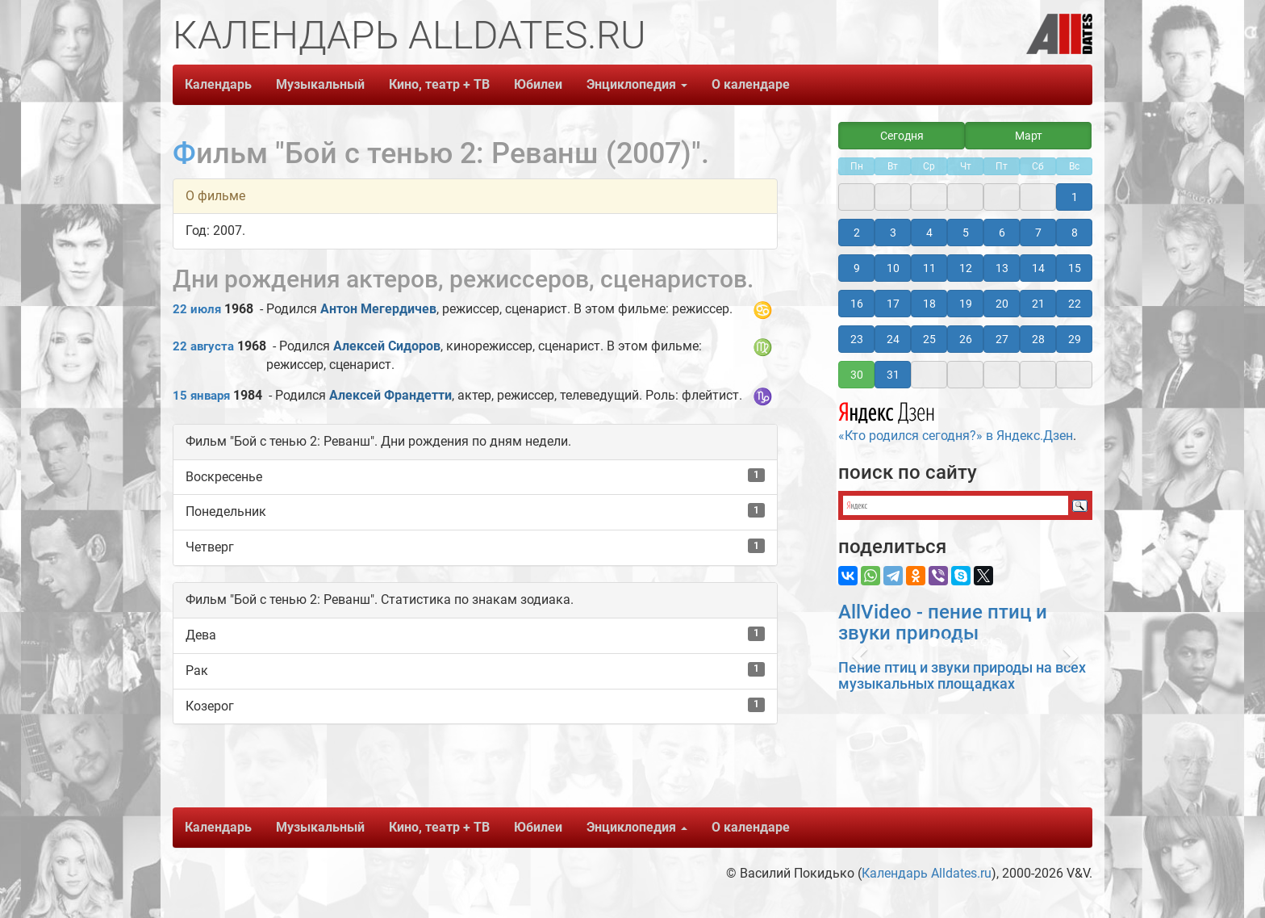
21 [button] (1038, 303)
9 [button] (857, 268)
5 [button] (965, 232)
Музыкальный (320, 84)
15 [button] (1074, 268)
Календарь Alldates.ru (927, 873)
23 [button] (856, 339)
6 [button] (1002, 232)
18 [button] (929, 303)
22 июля (197, 309)
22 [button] (1074, 303)
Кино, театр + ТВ (439, 84)
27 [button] (1002, 339)
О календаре (751, 84)
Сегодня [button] (902, 135)
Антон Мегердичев (378, 308)
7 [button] (1038, 232)
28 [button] (1038, 339)
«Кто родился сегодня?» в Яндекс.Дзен (955, 419)
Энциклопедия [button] (637, 84)
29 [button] (1074, 339)
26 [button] (965, 339)
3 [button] (893, 232)
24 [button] (893, 339)
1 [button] (1074, 197)
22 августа (203, 346)
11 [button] (929, 268)
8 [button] (1074, 232)
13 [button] (1002, 268)
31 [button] (893, 374)
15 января (201, 395)
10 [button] (893, 268)
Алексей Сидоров (386, 346)
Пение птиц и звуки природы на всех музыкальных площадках (962, 675)
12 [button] (965, 268)
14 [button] (1038, 268)
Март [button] (1028, 135)
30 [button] (856, 374)
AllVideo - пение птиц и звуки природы (942, 622)
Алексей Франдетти (390, 395)
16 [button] (856, 303)
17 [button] (893, 303)
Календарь (218, 84)
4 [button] (929, 232)
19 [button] (965, 303)
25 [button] (929, 339)
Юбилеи (538, 84)
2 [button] (857, 232)
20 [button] (1002, 303)
